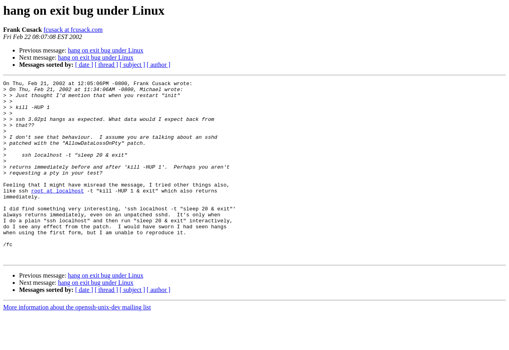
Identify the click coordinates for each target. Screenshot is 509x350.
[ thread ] (106, 64)
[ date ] (84, 64)
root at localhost (57, 213)
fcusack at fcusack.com (73, 29)
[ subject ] (132, 64)
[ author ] (159, 64)
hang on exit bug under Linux (106, 50)
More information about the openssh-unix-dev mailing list (77, 343)
